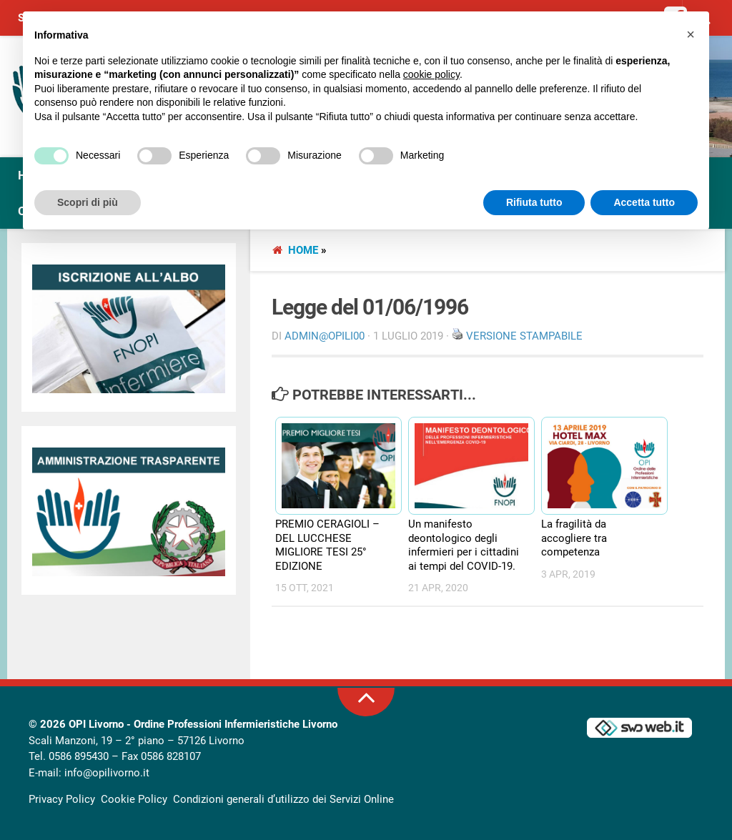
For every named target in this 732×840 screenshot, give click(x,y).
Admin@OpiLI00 (325, 336)
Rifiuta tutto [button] (534, 202)
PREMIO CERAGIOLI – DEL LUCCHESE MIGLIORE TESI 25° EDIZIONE (327, 545)
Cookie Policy (134, 799)
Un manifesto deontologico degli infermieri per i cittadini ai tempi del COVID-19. (463, 545)
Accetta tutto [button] (644, 202)
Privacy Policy (62, 799)
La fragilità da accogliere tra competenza (574, 538)
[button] (690, 34)
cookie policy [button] (431, 74)
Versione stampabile (524, 336)
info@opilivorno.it (106, 772)
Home (303, 250)
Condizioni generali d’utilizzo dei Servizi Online (283, 799)
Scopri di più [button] (87, 202)
